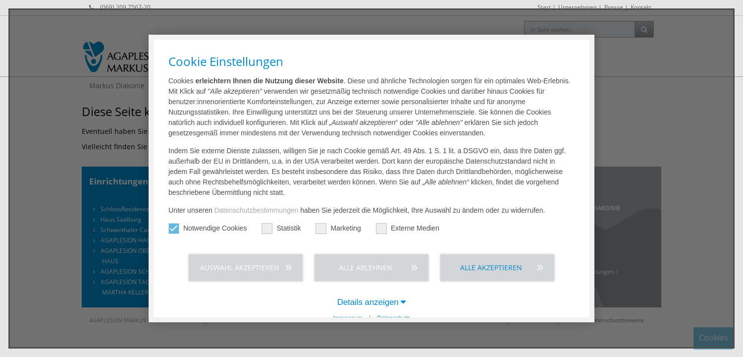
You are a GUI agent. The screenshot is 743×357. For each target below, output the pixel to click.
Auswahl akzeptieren (239, 267)
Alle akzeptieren (491, 267)
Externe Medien (407, 228)
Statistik (281, 228)
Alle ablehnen (365, 267)
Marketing (338, 228)
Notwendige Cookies (207, 228)
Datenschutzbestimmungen (256, 210)
